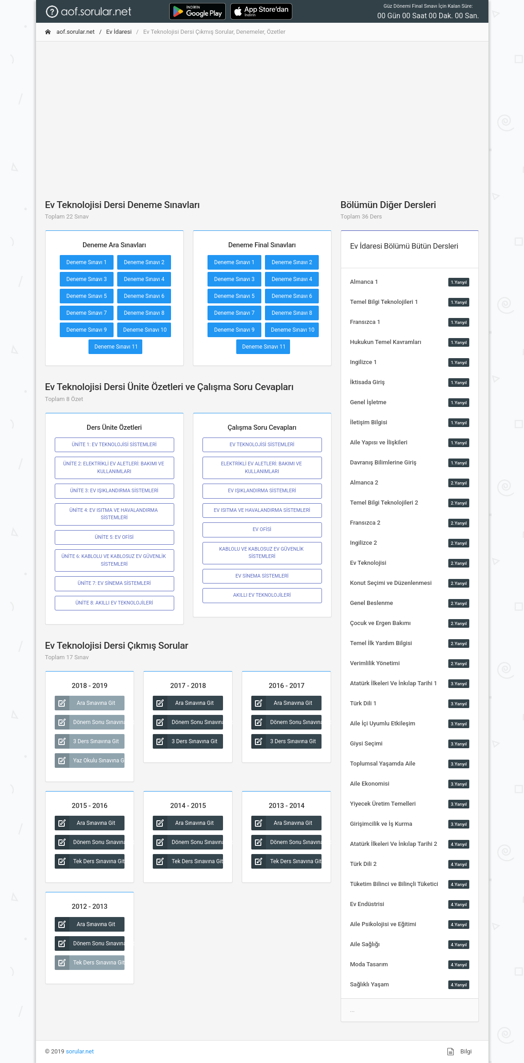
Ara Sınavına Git (85, 703)
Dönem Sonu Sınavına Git (90, 722)
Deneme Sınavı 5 (87, 296)
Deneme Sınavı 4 (144, 279)
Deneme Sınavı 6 (144, 296)
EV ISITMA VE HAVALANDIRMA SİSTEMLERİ (262, 510)
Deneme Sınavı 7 (87, 313)
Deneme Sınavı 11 (116, 347)
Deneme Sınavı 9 (87, 330)
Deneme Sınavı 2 (144, 262)
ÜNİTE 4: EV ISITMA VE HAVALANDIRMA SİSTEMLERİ (114, 514)
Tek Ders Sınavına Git (90, 861)
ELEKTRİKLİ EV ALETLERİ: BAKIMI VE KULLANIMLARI (262, 467)
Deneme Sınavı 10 (145, 330)
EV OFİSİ (262, 529)
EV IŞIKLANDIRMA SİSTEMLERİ (262, 491)
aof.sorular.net (70, 31)
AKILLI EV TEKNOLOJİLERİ (262, 595)
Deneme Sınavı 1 (87, 262)
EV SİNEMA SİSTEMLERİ (262, 576)
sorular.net (79, 1051)
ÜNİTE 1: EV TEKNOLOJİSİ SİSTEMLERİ (114, 445)
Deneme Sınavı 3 (87, 279)
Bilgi (459, 1051)
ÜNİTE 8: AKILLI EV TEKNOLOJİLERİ (114, 603)
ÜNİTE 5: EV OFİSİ (114, 537)
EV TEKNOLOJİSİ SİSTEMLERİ (261, 445)
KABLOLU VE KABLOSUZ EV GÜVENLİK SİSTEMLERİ (262, 552)
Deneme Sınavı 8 (144, 313)
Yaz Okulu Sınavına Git (90, 760)
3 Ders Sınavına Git (87, 741)
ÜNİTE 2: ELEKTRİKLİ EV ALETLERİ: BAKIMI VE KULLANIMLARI (114, 467)
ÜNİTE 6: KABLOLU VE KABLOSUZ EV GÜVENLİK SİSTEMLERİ (114, 560)
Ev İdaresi (119, 31)
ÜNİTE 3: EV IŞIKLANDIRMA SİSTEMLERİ (114, 491)
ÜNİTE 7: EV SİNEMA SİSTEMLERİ (114, 583)
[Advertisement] (262, 113)
